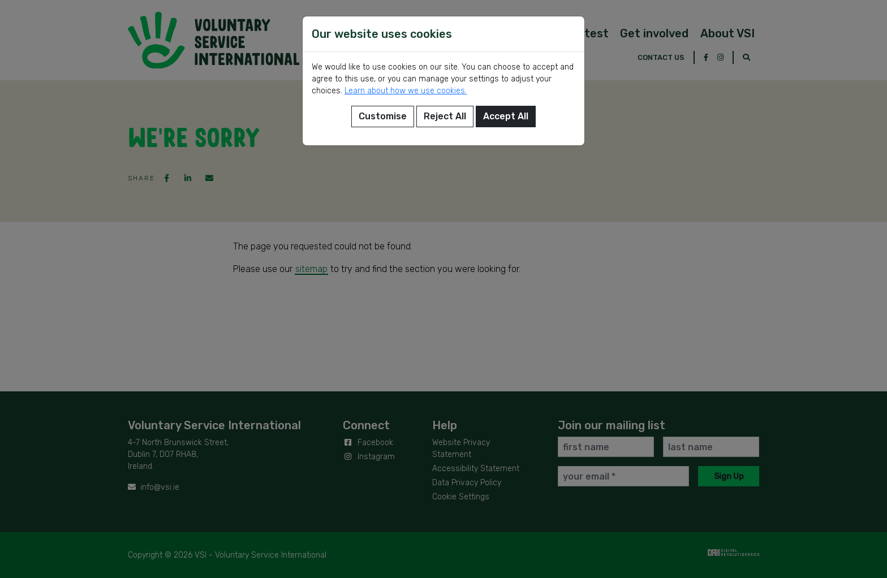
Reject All (445, 116)
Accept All (505, 116)
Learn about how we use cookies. (406, 91)
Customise (383, 116)
